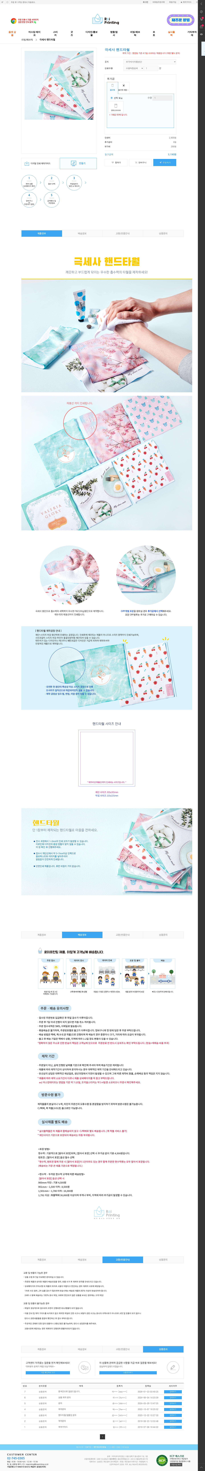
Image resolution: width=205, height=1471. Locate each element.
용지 (107, 61)
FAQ (118, 1447)
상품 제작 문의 (64, 1397)
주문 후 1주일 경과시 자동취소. (23, 2)
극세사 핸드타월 (47, 40)
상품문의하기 (128, 1373)
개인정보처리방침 (99, 1447)
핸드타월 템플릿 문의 (67, 1415)
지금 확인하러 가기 (48, 1373)
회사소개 (79, 1447)
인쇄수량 (109, 68)
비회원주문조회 (159, 2)
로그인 (145, 2)
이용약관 (88, 1447)
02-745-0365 (16, 1458)
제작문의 (62, 1409)
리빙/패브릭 (27, 40)
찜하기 (116, 162)
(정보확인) (113, 1459)
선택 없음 (117, 98)
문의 (60, 1403)
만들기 (78, 163)
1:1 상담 (111, 1447)
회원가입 (172, 2)
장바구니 (140, 162)
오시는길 (125, 1447)
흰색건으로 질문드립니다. (69, 1392)
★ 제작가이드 (186, 2)
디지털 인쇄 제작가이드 (37, 163)
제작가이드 (63, 1427)
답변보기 (173, 1392)
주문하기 (165, 162)
